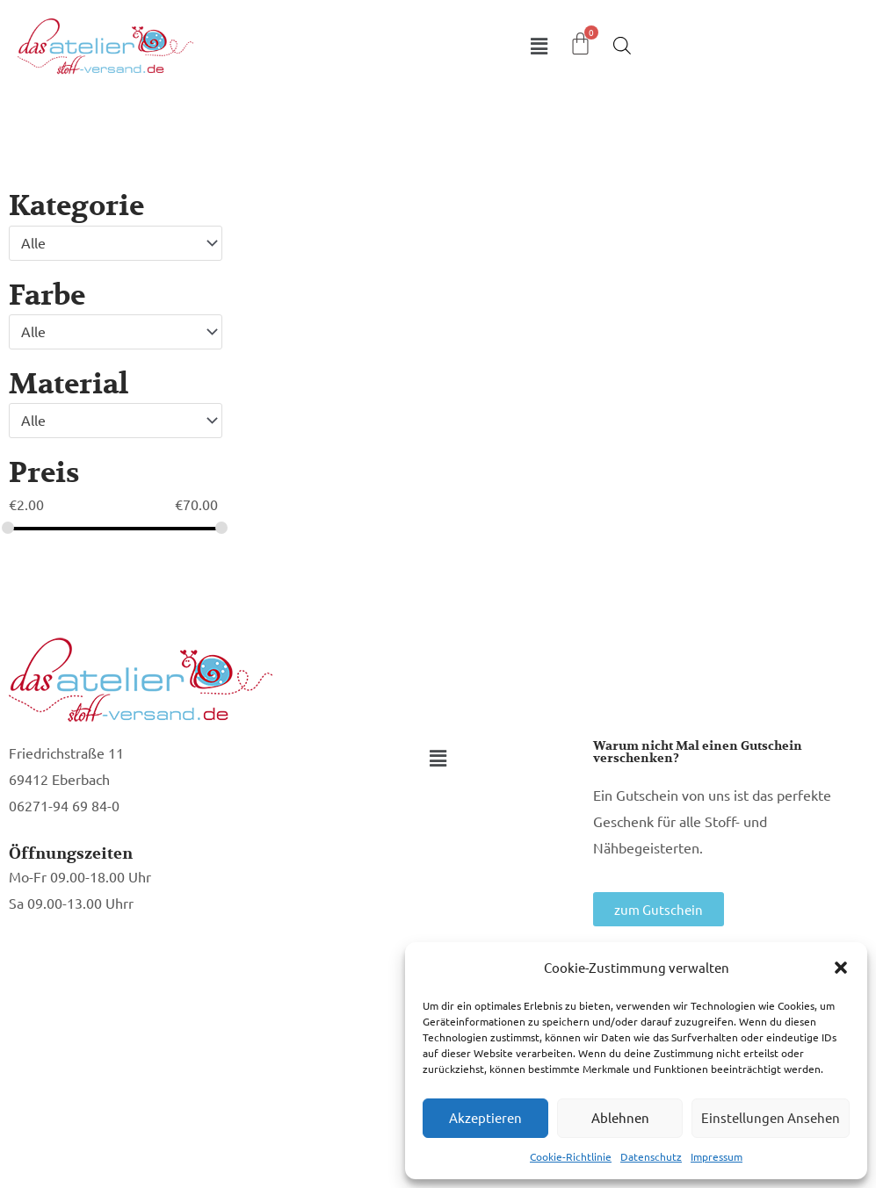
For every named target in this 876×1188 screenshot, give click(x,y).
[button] (841, 967)
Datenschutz (651, 1156)
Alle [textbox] (33, 242)
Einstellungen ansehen (770, 1117)
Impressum (716, 1156)
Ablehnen (620, 1117)
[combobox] (115, 243)
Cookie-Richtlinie (571, 1156)
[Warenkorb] (580, 43)
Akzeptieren (485, 1117)
